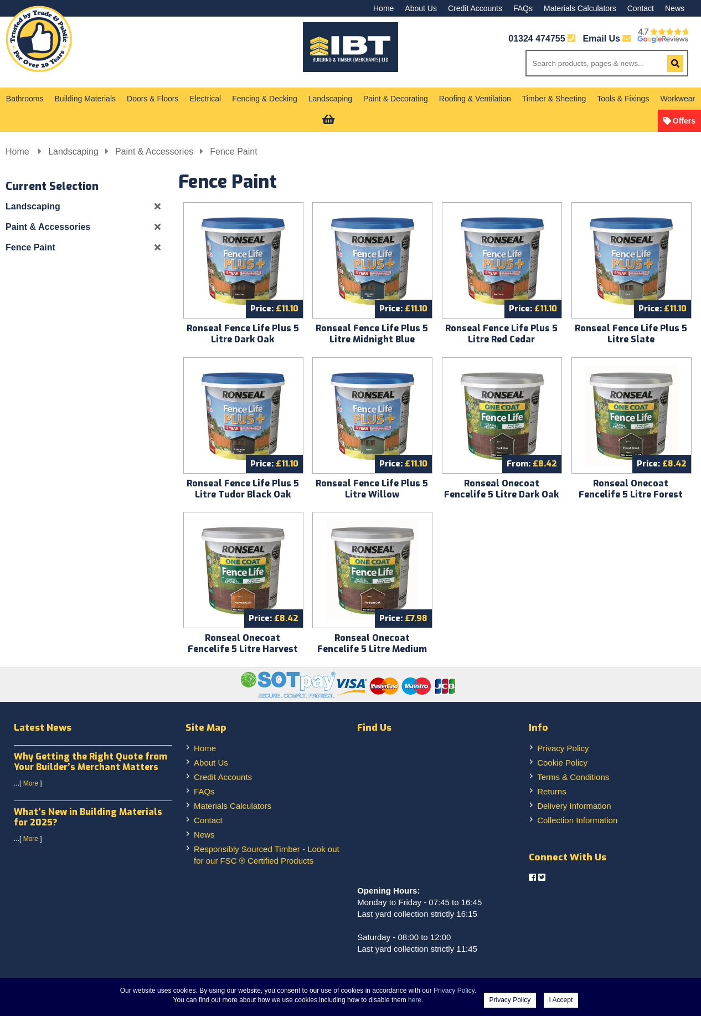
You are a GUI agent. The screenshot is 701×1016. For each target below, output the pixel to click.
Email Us (607, 38)
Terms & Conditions (573, 777)
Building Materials (85, 98)
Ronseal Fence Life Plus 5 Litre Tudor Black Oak (243, 489)
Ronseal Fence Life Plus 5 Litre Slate (631, 333)
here (414, 1000)
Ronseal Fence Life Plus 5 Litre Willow (372, 489)
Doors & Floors (152, 98)
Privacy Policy (563, 748)
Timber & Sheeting (554, 98)
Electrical (205, 98)
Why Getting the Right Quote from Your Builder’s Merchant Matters (90, 762)
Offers (684, 120)
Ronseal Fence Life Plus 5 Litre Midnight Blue (372, 333)
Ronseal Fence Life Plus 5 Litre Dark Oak (243, 333)
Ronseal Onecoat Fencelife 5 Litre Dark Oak (501, 489)
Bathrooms (25, 98)
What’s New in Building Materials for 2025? (88, 817)
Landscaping (330, 98)
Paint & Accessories (154, 151)
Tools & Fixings (623, 98)
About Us (421, 8)
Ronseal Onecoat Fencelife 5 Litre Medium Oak (372, 649)
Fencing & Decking (264, 98)
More (30, 783)
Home (383, 8)
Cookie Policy (562, 762)
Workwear (677, 98)
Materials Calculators (580, 8)
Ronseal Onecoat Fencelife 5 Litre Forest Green (631, 494)
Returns (551, 791)
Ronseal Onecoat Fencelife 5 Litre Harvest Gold (243, 649)
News (674, 8)
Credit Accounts (475, 8)
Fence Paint (233, 151)
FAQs (523, 8)
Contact (640, 8)
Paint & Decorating (395, 98)
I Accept (561, 1000)
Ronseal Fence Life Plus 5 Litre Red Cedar (501, 333)
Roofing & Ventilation (475, 98)
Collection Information (577, 820)
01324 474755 (536, 38)
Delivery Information (574, 805)
